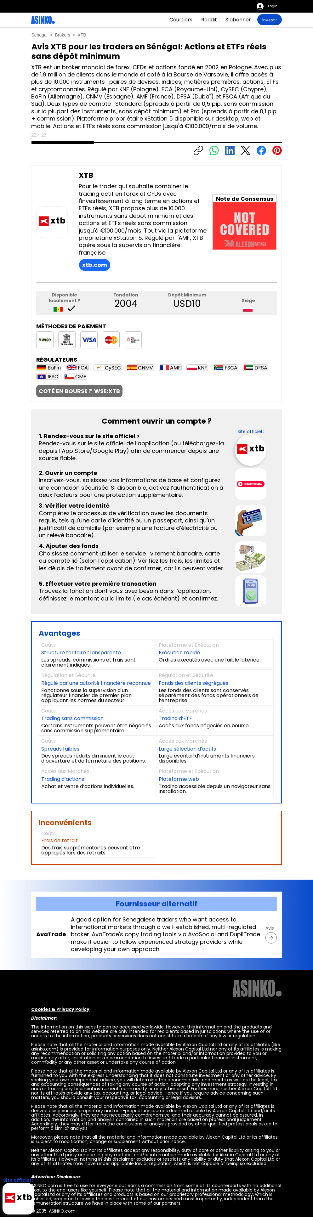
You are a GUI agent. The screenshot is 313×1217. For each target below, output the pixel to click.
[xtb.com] (95, 265)
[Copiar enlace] (198, 150)
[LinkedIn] (230, 150)
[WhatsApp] (214, 150)
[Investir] (269, 19)
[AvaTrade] (271, 938)
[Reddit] (209, 19)
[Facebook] (261, 150)
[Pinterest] (277, 150)
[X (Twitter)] (245, 150)
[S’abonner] (238, 19)
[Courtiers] (181, 19)
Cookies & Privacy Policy (60, 1009)
